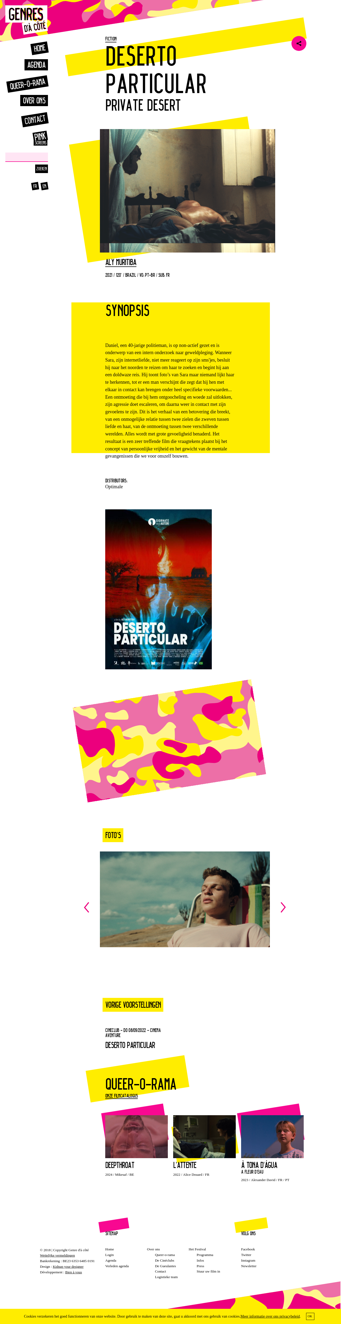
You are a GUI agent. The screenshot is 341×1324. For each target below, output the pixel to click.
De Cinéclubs (164, 1260)
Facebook (248, 1249)
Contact (35, 119)
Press (200, 1266)
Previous (134, 907)
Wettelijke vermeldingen (57, 1255)
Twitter (246, 1255)
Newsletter (249, 1266)
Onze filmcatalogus (121, 1096)
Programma (205, 1255)
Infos (200, 1260)
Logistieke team (166, 1277)
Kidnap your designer (68, 1267)
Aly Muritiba (120, 262)
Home (39, 48)
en (44, 186)
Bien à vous (73, 1272)
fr (35, 186)
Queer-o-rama (27, 84)
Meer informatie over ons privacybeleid (270, 1316)
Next (235, 907)
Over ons (34, 100)
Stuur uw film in (208, 1271)
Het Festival (197, 1249)
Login (109, 1255)
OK (310, 1316)
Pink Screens (34, 138)
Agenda (36, 64)
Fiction (110, 38)
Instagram (248, 1260)
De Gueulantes (165, 1266)
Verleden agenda (117, 1266)
